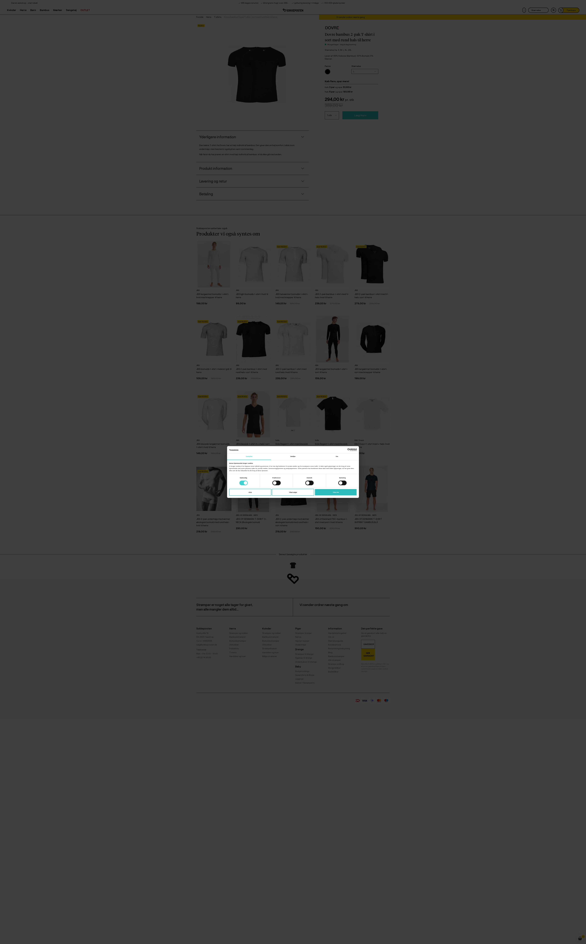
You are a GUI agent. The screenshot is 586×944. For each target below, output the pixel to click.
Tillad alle (336, 492)
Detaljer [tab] (292, 456)
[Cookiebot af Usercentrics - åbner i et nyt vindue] (344, 449)
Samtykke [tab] (249, 456)
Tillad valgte (293, 492)
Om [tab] (337, 456)
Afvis (250, 492)
